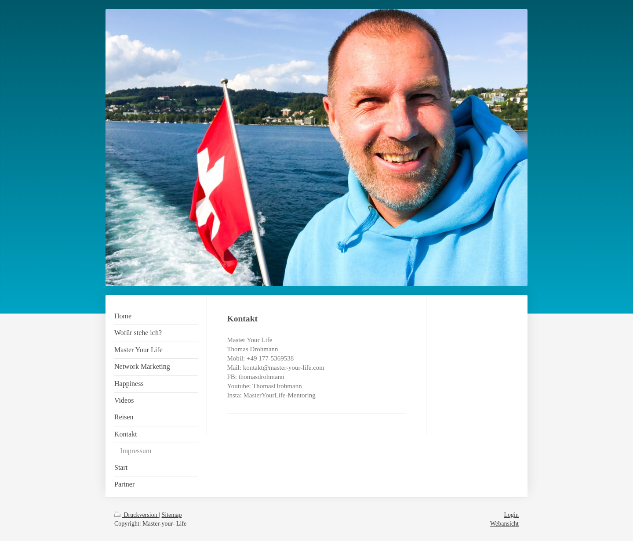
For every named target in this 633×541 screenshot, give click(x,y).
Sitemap (172, 515)
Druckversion (136, 515)
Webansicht (504, 523)
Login (511, 515)
